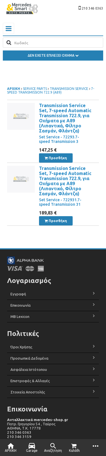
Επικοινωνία (20, 305)
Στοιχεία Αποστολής (27, 392)
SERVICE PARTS (35, 88)
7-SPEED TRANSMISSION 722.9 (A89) (50, 90)
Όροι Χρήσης (21, 347)
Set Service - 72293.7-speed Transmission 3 (59, 139)
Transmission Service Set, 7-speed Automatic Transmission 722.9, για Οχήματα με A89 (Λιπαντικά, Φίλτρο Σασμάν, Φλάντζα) (65, 118)
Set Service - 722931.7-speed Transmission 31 (60, 202)
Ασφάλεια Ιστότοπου (28, 370)
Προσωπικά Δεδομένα (29, 358)
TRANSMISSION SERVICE (69, 88)
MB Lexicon (20, 317)
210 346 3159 (19, 437)
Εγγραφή (18, 294)
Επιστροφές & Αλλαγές (30, 381)
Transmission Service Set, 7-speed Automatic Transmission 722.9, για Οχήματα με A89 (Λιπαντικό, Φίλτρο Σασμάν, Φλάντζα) (65, 181)
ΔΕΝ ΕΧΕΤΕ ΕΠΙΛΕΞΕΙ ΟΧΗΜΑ (53, 55)
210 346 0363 (19, 432)
